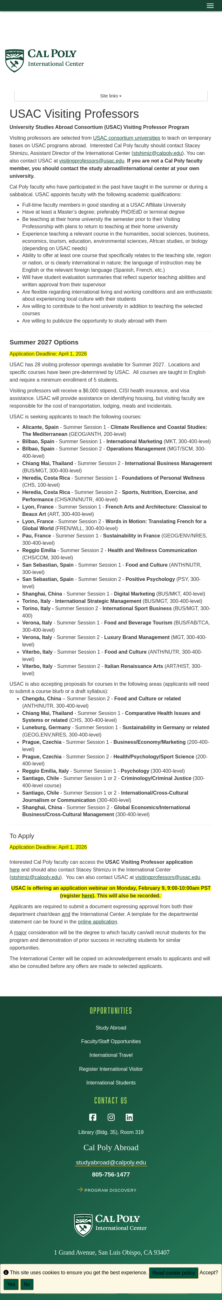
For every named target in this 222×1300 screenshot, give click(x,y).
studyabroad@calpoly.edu (111, 1162)
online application (97, 921)
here (15, 869)
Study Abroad (111, 1027)
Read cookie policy (173, 1273)
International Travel (110, 1055)
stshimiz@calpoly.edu (157, 153)
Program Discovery (111, 1189)
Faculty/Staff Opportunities (111, 1041)
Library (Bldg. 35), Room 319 (111, 1132)
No (27, 1284)
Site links (111, 95)
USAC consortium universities (126, 138)
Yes (11, 1284)
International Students (111, 1082)
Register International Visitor (111, 1069)
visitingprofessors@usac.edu (91, 160)
